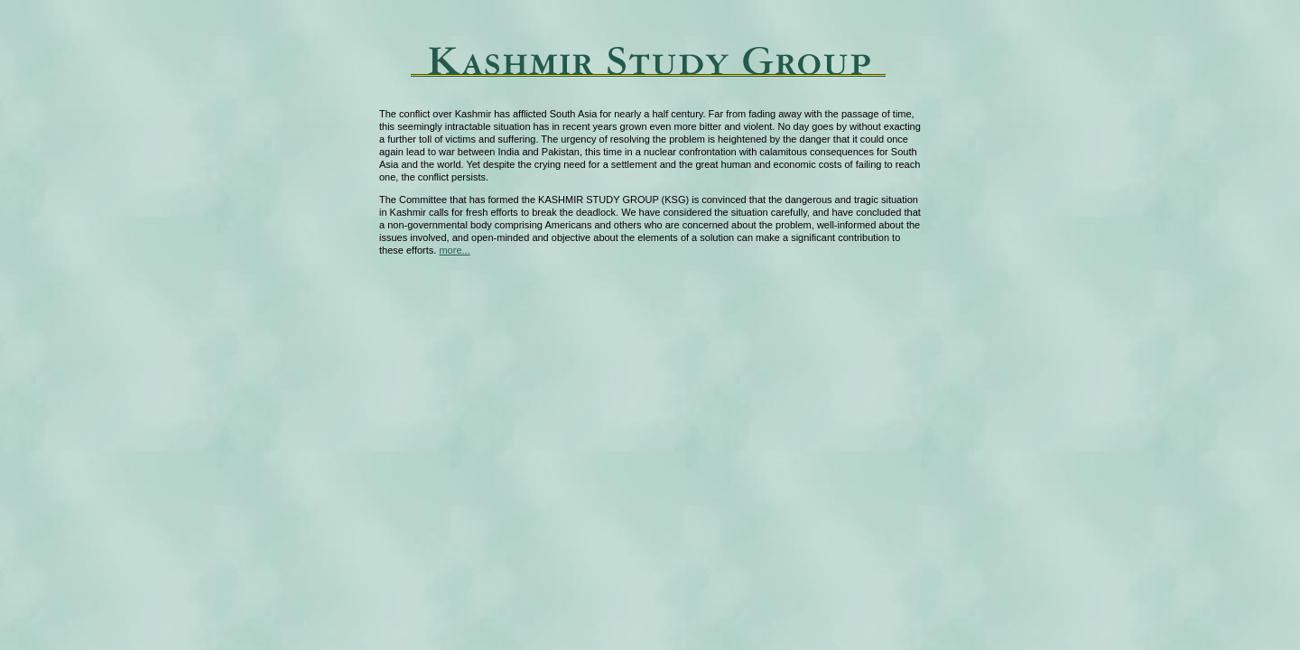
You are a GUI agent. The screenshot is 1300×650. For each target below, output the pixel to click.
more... (454, 250)
